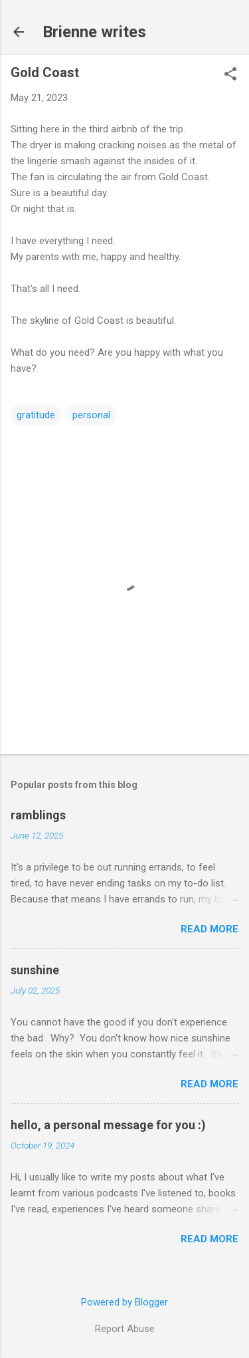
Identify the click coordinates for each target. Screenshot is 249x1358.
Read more (209, 929)
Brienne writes (94, 32)
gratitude (36, 415)
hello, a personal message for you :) (108, 1125)
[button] (230, 75)
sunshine (35, 970)
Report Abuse (125, 1329)
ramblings (38, 815)
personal (91, 415)
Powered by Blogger (124, 1302)
